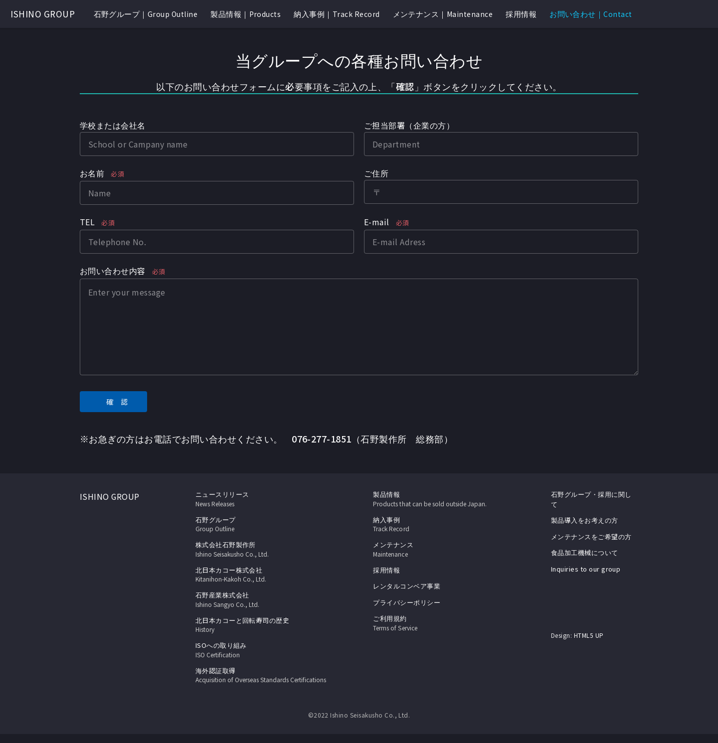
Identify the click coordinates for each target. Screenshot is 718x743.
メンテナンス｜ (443, 14)
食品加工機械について (584, 552)
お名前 (102, 174)
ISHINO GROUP (42, 13)
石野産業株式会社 (263, 599)
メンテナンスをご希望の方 (591, 536)
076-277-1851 (322, 438)
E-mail (386, 223)
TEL (97, 223)
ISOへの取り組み (263, 649)
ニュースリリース (263, 498)
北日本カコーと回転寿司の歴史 (263, 624)
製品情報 (386, 494)
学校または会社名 (113, 125)
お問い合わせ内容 (123, 272)
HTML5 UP (589, 635)
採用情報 (521, 13)
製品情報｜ (245, 14)
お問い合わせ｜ (590, 14)
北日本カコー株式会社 (263, 574)
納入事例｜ (336, 14)
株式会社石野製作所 (263, 549)
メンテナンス (440, 549)
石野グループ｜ (146, 14)
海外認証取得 (263, 680)
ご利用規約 (440, 622)
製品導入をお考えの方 (584, 520)
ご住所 (376, 173)
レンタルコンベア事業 (407, 586)
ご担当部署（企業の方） (409, 125)
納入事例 (440, 524)
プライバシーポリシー (407, 602)
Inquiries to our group (586, 569)
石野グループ (263, 524)
